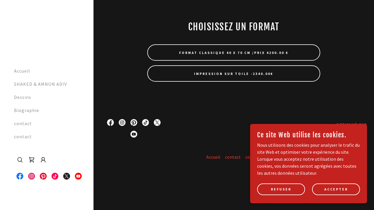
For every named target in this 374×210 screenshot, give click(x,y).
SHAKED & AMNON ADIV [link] (40, 84)
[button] (43, 160)
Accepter (336, 201)
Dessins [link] (22, 97)
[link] (17, 31)
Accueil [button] (213, 157)
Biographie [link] (26, 110)
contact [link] (23, 123)
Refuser (281, 201)
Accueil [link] (22, 71)
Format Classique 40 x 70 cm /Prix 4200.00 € (233, 52)
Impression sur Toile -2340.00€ (233, 73)
